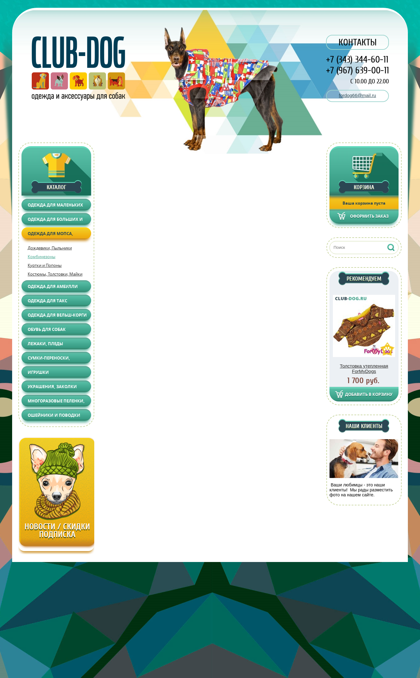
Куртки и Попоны (45, 265)
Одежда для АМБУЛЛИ (53, 286)
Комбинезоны (41, 256)
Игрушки (38, 372)
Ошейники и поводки (54, 415)
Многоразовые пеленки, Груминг (56, 402)
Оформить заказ (369, 216)
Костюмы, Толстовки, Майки (55, 274)
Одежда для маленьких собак (55, 206)
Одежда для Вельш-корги (57, 315)
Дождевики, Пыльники (50, 247)
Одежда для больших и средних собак (55, 220)
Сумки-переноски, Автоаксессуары (49, 359)
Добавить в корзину (368, 394)
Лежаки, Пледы (45, 343)
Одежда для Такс (47, 301)
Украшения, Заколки (52, 386)
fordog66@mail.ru (357, 95)
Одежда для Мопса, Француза (50, 235)
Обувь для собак (47, 329)
